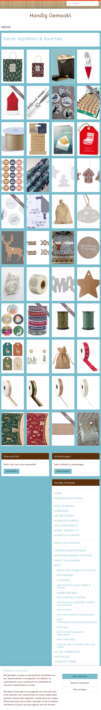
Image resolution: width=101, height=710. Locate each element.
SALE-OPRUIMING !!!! (66, 525)
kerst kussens (64, 609)
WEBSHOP (6, 27)
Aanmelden (11, 471)
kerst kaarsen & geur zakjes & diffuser (74, 586)
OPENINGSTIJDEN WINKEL (68, 498)
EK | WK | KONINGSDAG (67, 651)
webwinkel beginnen (58, 705)
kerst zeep (62, 627)
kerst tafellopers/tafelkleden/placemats (77, 621)
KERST (57, 565)
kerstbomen (63, 580)
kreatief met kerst (67, 592)
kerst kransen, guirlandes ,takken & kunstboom (76, 603)
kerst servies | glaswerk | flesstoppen (71, 633)
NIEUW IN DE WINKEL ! (67, 520)
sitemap (42, 705)
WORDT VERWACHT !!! (66, 530)
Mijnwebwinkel (83, 705)
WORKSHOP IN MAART (67, 535)
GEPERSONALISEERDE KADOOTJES (73, 555)
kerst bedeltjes (65, 575)
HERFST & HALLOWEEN (67, 560)
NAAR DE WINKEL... (65, 506)
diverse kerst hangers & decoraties (76, 570)
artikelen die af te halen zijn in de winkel (76, 645)
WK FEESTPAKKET (64, 515)
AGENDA (59, 676)
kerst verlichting (66, 639)
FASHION (59, 669)
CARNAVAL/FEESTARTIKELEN (70, 550)
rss (48, 705)
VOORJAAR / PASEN (65, 661)
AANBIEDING (61, 510)
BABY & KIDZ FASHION (66, 543)
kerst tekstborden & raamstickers (76, 614)
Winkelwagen (63, 471)
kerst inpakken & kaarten (71, 597)
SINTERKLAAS (62, 656)
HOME (57, 493)
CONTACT (59, 692)
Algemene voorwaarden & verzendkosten (69, 683)
